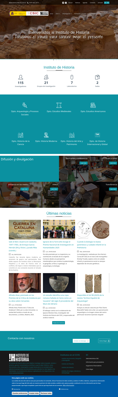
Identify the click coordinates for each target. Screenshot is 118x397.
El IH (58, 14)
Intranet (100, 2)
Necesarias (16, 389)
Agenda (85, 2)
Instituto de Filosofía (68, 364)
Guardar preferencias (20, 393)
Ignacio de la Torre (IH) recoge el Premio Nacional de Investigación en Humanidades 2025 (58, 245)
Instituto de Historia (67, 367)
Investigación (67, 14)
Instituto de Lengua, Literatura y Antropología (71, 372)
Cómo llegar (103, 341)
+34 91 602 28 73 (34, 2)
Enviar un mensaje (80, 341)
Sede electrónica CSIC (92, 358)
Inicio (51, 14)
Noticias (77, 2)
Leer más (83, 163)
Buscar (71, 2)
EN (108, 3)
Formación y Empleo (80, 14)
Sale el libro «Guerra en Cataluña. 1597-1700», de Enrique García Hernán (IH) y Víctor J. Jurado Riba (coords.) (23, 246)
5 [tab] (64, 60)
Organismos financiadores (93, 365)
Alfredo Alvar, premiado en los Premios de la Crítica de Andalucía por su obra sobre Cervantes (25, 298)
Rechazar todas (46, 393)
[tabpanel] (59, 29)
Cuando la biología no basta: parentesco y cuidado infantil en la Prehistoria (91, 245)
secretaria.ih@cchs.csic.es (18, 2)
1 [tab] (54, 60)
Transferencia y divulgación (98, 14)
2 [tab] (56, 60)
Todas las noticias (58, 323)
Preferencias (64, 389)
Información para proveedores (95, 362)
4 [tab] (62, 60)
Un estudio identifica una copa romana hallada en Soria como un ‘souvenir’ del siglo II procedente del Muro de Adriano (58, 299)
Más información (68, 385)
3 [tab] (59, 60)
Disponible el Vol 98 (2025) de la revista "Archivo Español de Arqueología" (90, 298)
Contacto (92, 2)
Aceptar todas (34, 393)
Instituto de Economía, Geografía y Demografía (71, 359)
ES (105, 3)
